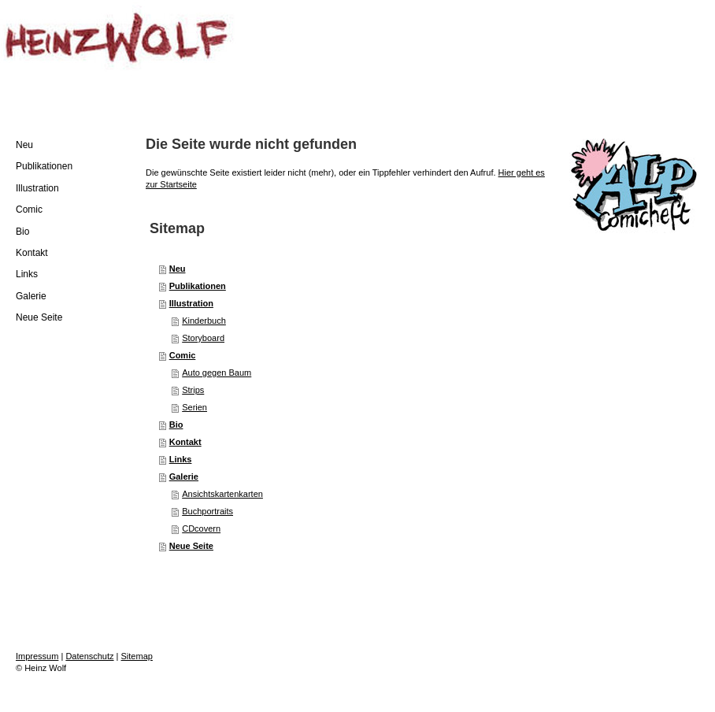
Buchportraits (207, 511)
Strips (193, 390)
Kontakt (185, 442)
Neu (177, 268)
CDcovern (201, 528)
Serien (194, 407)
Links (180, 459)
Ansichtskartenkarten (222, 494)
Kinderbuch (204, 320)
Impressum (37, 656)
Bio (176, 424)
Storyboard (203, 338)
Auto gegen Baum (216, 372)
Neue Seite (191, 546)
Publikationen (197, 286)
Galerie (183, 476)
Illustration (191, 303)
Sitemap (137, 656)
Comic (182, 355)
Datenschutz (89, 656)
